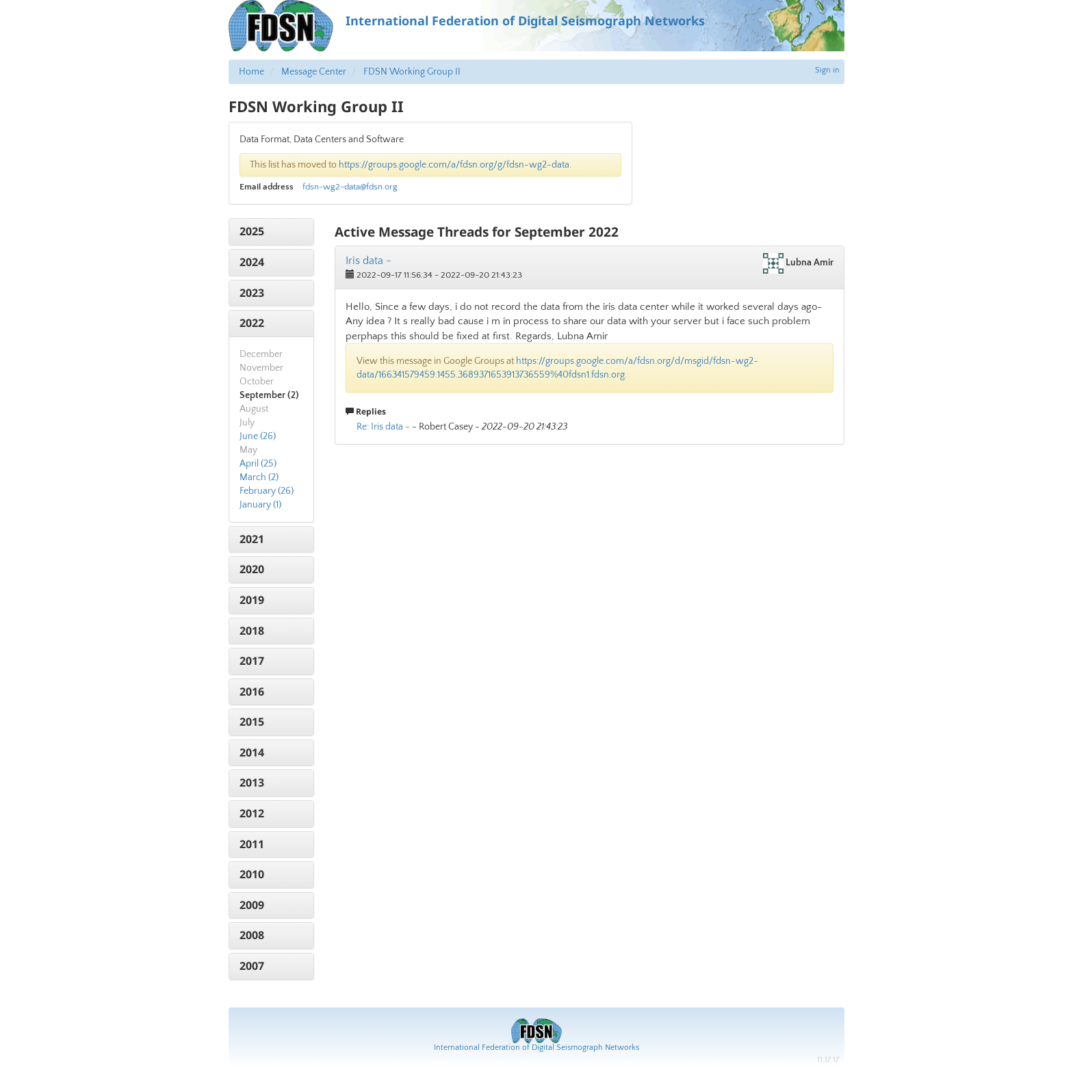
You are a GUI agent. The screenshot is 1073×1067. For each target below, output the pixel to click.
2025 (252, 231)
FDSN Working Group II (412, 71)
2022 (252, 322)
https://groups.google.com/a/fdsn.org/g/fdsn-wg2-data (454, 164)
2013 (252, 782)
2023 (252, 292)
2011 (252, 844)
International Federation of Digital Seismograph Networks (536, 1047)
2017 (252, 660)
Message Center (313, 71)
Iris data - (368, 260)
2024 (252, 261)
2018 (252, 630)
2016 (252, 691)
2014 (252, 752)
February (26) (267, 491)
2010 (252, 874)
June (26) (258, 436)
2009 (252, 904)
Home (251, 71)
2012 (252, 813)
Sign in (827, 70)
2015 (252, 721)
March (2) (259, 477)
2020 (252, 569)
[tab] (271, 232)
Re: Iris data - (383, 426)
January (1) (260, 504)
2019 (252, 599)
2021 (252, 538)
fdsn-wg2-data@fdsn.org (350, 187)
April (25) (258, 463)
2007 (252, 965)
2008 (252, 935)
